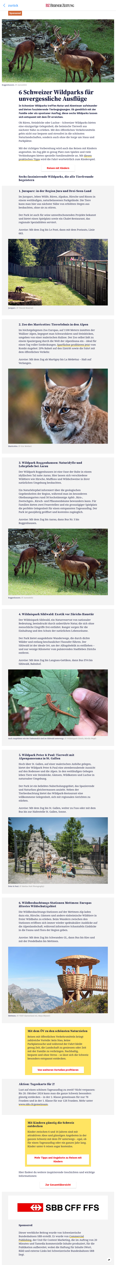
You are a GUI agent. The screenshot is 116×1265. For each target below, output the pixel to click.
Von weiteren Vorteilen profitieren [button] (58, 1070)
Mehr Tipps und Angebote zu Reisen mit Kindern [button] (58, 1159)
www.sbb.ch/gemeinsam (33, 1104)
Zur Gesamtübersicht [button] (58, 1184)
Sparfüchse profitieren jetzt (73, 344)
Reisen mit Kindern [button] (58, 168)
